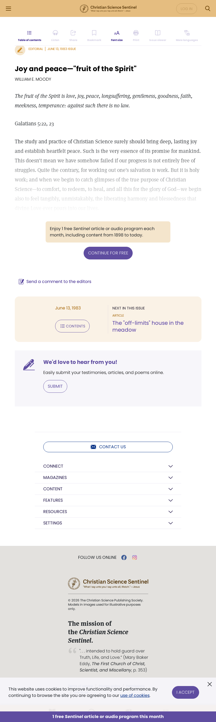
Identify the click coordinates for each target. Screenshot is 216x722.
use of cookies (135, 695)
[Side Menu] (8, 8)
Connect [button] (53, 466)
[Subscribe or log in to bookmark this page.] (94, 35)
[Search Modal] (207, 8)
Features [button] (53, 500)
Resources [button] (55, 512)
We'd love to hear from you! (80, 362)
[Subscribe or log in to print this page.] (135, 35)
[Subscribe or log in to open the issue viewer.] (157, 35)
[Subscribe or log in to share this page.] (73, 35)
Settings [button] (52, 523)
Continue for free (108, 253)
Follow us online (97, 557)
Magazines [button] (55, 477)
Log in (187, 8)
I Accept (185, 692)
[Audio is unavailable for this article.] (55, 35)
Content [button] (53, 489)
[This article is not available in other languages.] (187, 35)
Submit (55, 386)
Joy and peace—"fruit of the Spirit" (76, 69)
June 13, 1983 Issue (61, 49)
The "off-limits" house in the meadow (148, 326)
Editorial (35, 49)
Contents (72, 326)
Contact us (108, 447)
